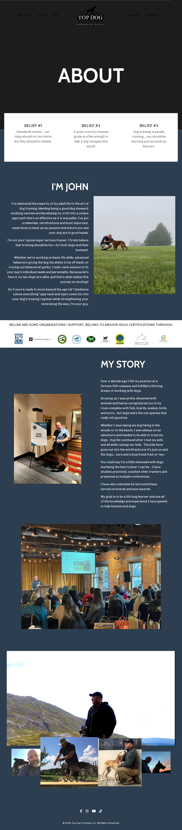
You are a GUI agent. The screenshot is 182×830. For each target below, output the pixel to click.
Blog (55, 14)
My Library (25, 14)
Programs (151, 14)
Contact (42, 14)
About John (133, 14)
